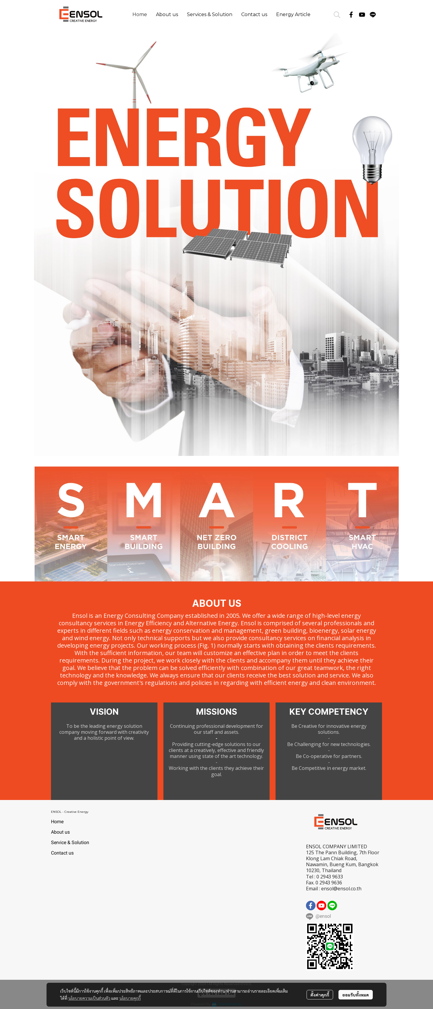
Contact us (62, 853)
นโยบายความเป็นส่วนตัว (89, 998)
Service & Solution (70, 842)
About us (60, 832)
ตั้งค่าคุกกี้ (319, 994)
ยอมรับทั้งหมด (355, 994)
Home (57, 821)
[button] (337, 15)
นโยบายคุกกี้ (130, 998)
